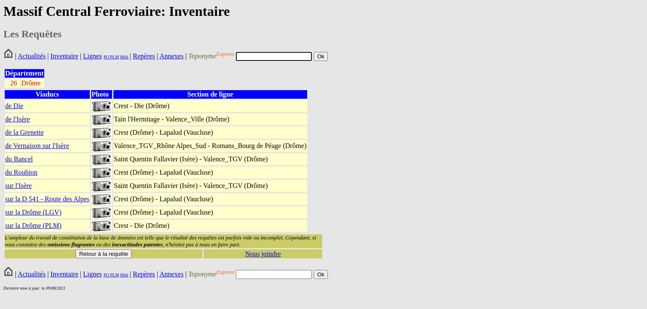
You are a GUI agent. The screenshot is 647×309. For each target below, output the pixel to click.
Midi (124, 57)
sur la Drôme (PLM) (33, 225)
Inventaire (64, 56)
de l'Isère (17, 119)
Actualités (32, 56)
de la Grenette (24, 132)
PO (106, 57)
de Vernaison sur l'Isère (37, 145)
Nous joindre (263, 254)
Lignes (92, 56)
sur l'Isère (18, 185)
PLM (114, 57)
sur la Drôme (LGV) (33, 212)
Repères (144, 56)
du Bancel (19, 159)
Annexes (171, 56)
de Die (14, 105)
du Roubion (21, 172)
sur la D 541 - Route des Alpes (47, 199)
